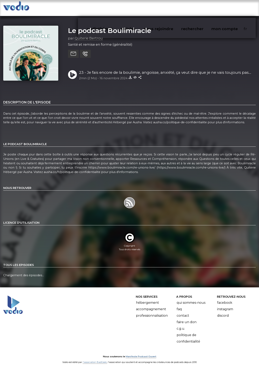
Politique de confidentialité (188, 334)
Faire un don (186, 318)
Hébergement (147, 299)
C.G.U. (181, 325)
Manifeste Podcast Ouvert (141, 352)
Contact (183, 312)
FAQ (179, 305)
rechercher (199, 7)
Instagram (225, 305)
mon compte (231, 7)
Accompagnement (151, 305)
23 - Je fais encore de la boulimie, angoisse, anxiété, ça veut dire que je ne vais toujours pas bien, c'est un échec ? (164, 68)
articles (137, 7)
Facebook (224, 299)
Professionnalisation (152, 312)
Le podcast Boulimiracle (109, 26)
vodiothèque (110, 7)
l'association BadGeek (95, 358)
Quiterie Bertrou (89, 34)
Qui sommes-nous (191, 299)
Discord (223, 312)
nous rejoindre (167, 7)
